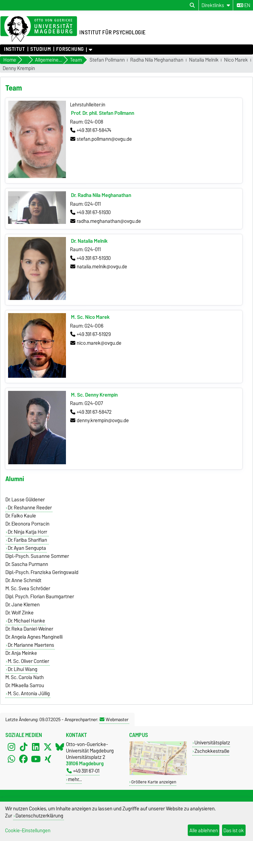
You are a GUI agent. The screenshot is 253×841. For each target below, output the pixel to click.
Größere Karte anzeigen (153, 781)
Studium (40, 49)
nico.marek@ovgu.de (95, 343)
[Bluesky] (60, 747)
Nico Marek (236, 60)
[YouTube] (36, 759)
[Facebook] (23, 759)
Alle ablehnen (203, 830)
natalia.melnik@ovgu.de (98, 267)
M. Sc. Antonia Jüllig (29, 693)
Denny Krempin (19, 68)
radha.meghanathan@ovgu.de (105, 221)
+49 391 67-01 (83, 771)
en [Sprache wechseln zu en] (243, 5)
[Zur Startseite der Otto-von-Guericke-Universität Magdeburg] (38, 29)
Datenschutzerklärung (39, 815)
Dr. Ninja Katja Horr (28, 532)
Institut (14, 49)
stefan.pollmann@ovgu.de (101, 139)
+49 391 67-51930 (90, 212)
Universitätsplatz (212, 742)
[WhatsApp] (11, 759)
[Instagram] (11, 747)
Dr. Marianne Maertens (31, 645)
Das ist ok (233, 830)
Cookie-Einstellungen (27, 830)
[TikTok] (23, 747)
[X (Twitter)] (48, 747)
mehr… (75, 779)
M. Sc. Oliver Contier (28, 661)
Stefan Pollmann (107, 60)
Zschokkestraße (211, 751)
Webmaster (114, 719)
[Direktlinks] (216, 5)
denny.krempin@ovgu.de (99, 420)
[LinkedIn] (36, 747)
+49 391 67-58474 (90, 130)
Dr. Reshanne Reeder (30, 508)
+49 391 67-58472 (91, 412)
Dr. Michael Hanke (26, 621)
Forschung (70, 49)
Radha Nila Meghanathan (156, 60)
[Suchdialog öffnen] (192, 5)
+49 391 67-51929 (90, 334)
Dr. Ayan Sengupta (27, 548)
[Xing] (48, 759)
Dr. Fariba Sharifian (28, 540)
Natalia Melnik (204, 60)
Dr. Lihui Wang (22, 669)
